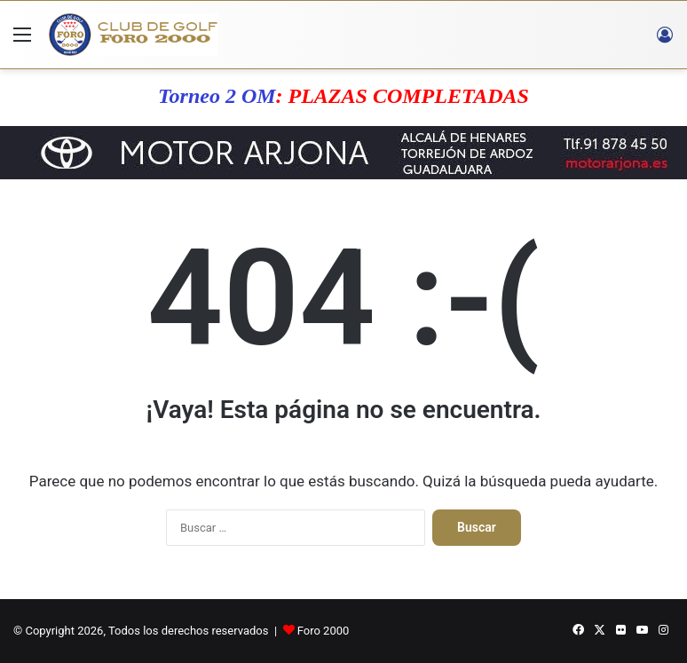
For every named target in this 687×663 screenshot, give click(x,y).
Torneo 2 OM (216, 95)
